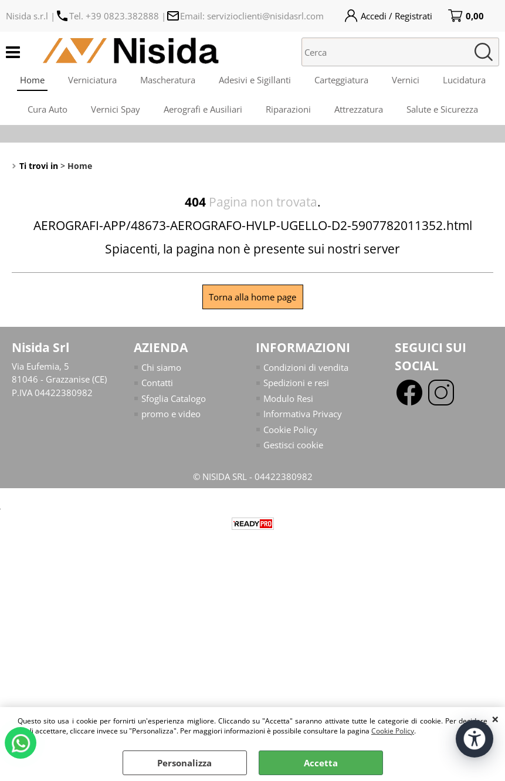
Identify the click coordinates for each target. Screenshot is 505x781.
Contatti (157, 382)
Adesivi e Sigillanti (255, 80)
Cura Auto (47, 109)
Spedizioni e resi (296, 382)
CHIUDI (495, 719)
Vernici (405, 80)
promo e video (171, 414)
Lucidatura (464, 80)
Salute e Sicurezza (442, 109)
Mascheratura (167, 80)
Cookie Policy (392, 731)
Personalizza (184, 763)
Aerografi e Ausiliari (203, 109)
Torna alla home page (252, 297)
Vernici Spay (115, 109)
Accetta (321, 763)
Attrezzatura (358, 109)
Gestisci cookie (293, 445)
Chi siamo (161, 367)
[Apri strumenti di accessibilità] (474, 739)
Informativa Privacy (302, 414)
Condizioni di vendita (305, 367)
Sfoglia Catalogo (173, 398)
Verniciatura (92, 80)
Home (32, 80)
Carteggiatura (341, 80)
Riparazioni (288, 109)
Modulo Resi (288, 398)
